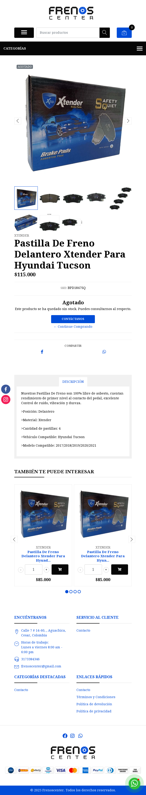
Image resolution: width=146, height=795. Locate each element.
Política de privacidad (93, 711)
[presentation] (17, 121)
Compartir (73, 345)
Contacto (83, 630)
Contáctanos (73, 319)
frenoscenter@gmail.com (41, 666)
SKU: (64, 288)
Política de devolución (94, 704)
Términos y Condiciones (95, 697)
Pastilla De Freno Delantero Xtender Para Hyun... (103, 556)
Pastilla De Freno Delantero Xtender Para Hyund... (43, 556)
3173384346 (30, 659)
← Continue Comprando (73, 326)
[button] (67, 591)
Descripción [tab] (73, 382)
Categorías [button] (73, 49)
